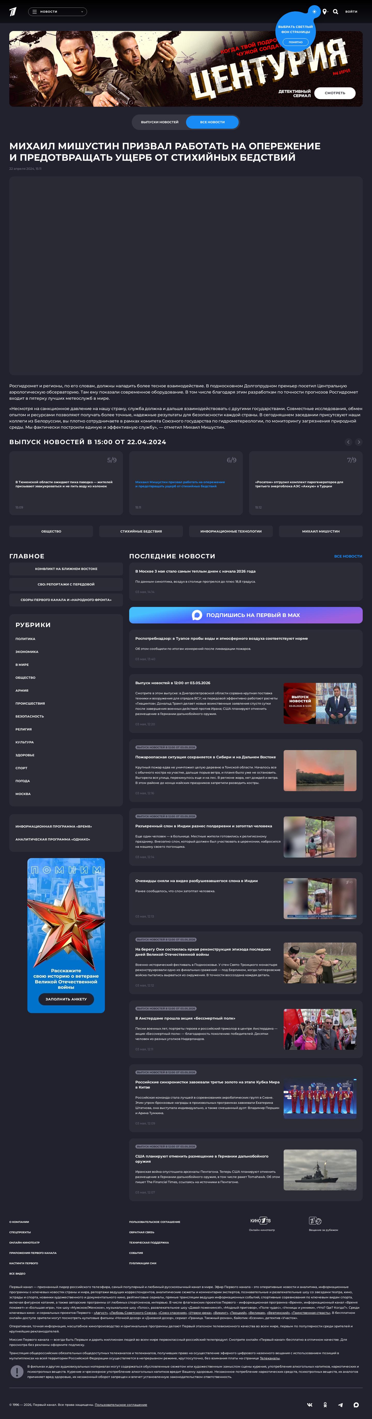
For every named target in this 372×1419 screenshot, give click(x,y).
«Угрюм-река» (200, 1313)
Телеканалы (270, 1358)
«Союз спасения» (172, 1313)
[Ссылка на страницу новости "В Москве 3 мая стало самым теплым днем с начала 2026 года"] (246, 582)
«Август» (101, 1313)
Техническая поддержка (149, 1242)
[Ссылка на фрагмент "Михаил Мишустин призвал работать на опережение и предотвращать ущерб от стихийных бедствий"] (186, 483)
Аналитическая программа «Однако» (53, 839)
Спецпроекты (20, 1232)
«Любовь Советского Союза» (133, 1313)
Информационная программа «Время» (54, 826)
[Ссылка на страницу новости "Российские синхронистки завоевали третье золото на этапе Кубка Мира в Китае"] (246, 1098)
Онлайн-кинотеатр (24, 1242)
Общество (51, 531)
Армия (22, 690)
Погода (23, 781)
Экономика (27, 652)
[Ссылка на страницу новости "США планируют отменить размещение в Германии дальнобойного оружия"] (246, 1170)
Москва (23, 794)
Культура (25, 742)
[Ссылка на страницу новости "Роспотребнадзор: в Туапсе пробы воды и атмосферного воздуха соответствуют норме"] (246, 649)
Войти (351, 11)
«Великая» (256, 1313)
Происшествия (30, 703)
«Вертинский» (278, 1313)
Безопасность (30, 716)
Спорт (21, 768)
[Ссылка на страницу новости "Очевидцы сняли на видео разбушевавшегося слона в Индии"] (246, 898)
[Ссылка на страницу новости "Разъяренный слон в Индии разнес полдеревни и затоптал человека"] (246, 837)
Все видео (17, 1273)
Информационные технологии (231, 531)
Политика (25, 639)
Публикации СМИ (142, 1263)
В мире (22, 665)
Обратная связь (141, 1232)
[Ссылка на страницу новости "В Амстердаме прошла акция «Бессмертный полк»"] (246, 1029)
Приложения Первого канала (33, 1253)
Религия (24, 729)
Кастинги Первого (23, 1263)
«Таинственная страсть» (310, 1313)
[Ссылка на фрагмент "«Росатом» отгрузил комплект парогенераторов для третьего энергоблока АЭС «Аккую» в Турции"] (306, 483)
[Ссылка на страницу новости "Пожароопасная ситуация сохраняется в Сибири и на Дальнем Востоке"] (246, 770)
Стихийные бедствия (141, 531)
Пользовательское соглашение (154, 1222)
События (136, 1253)
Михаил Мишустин (321, 531)
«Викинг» (220, 1313)
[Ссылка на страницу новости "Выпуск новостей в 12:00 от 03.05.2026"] (246, 703)
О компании (19, 1222)
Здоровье (25, 755)
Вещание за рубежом (323, 1224)
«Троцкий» (238, 1313)
